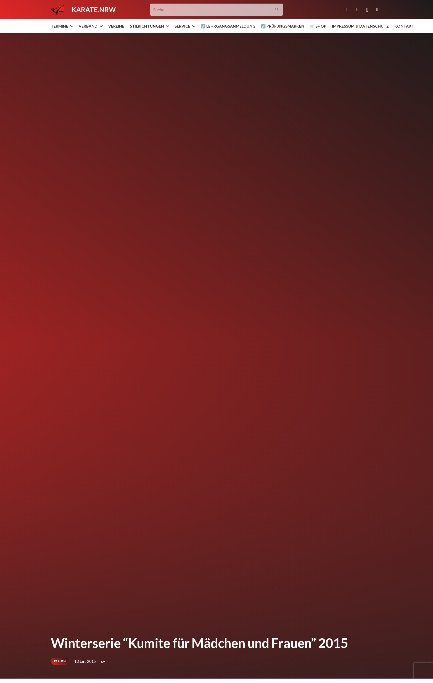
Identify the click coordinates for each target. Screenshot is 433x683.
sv (103, 661)
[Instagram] (367, 10)
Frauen (60, 661)
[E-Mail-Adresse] (347, 10)
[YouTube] (377, 10)
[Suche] (216, 10)
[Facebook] (357, 10)
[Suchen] (277, 10)
